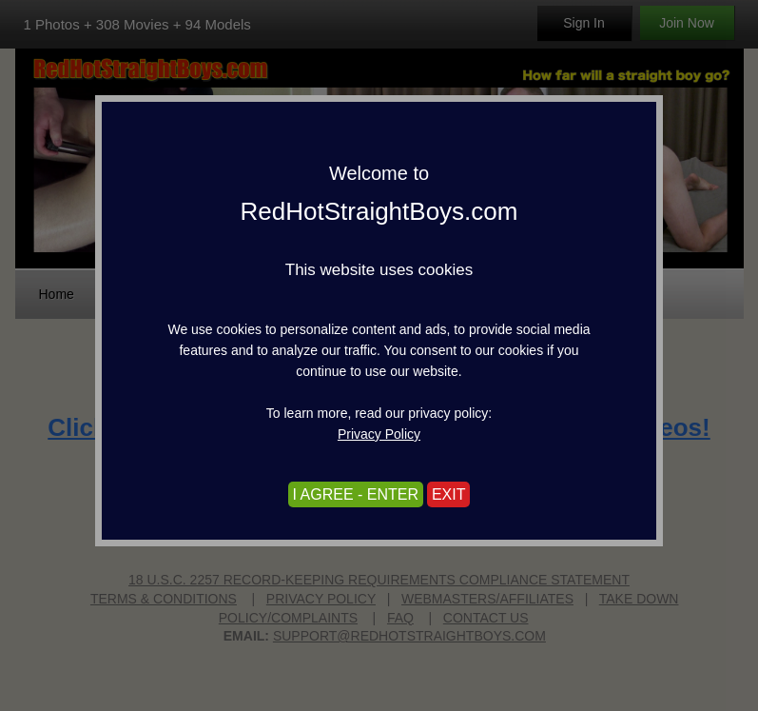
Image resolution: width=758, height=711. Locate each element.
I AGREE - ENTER (355, 494)
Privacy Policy (379, 434)
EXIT (449, 494)
